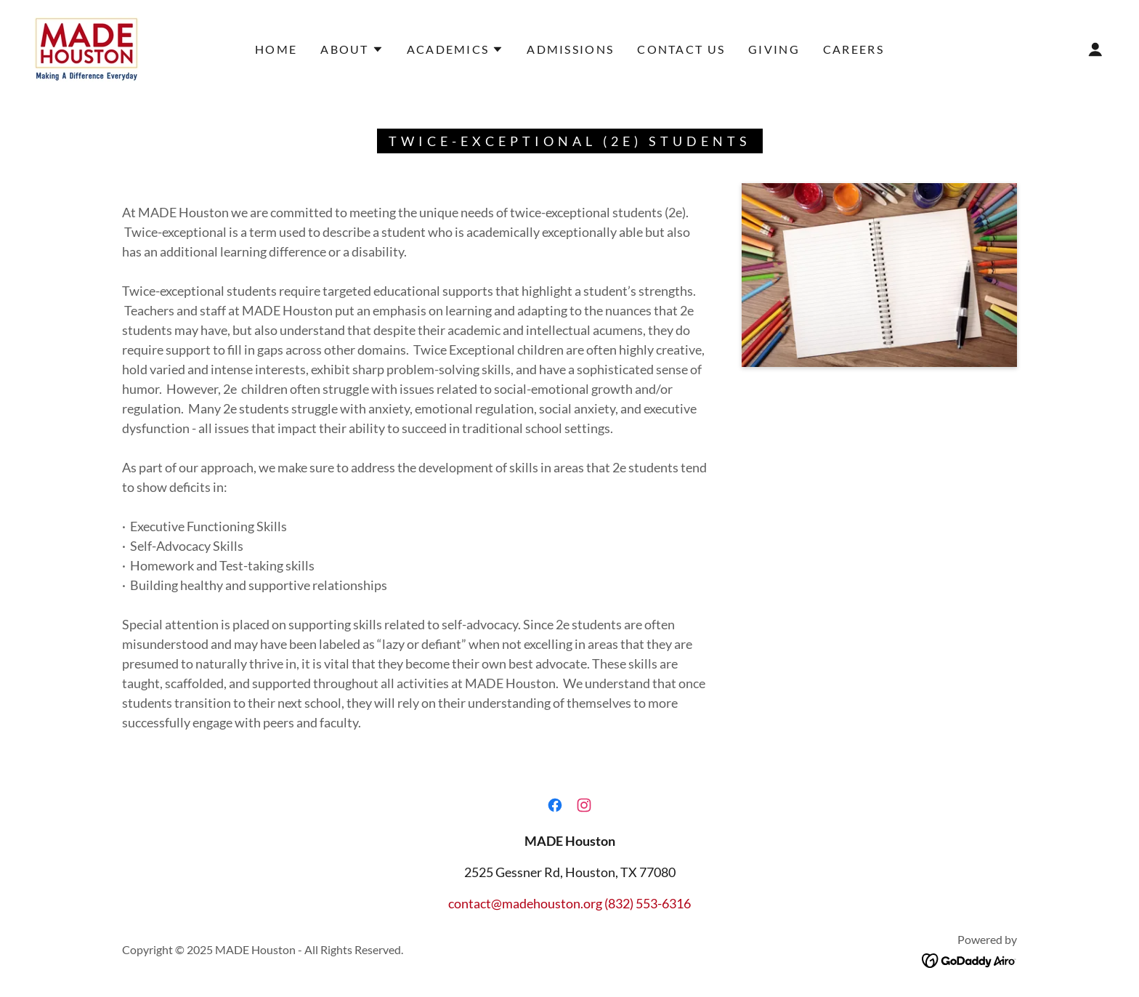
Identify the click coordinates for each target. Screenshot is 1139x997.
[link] (86, 48)
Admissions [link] (570, 49)
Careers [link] (853, 49)
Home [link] (276, 49)
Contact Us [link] (681, 49)
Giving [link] (774, 49)
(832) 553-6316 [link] (647, 903)
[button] (351, 49)
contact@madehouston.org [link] (525, 903)
